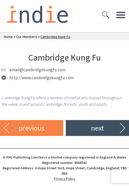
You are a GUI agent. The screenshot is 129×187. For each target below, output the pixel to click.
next (97, 128)
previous (32, 128)
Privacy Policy (64, 178)
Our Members (26, 36)
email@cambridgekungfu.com (37, 70)
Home (8, 36)
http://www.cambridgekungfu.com (41, 78)
